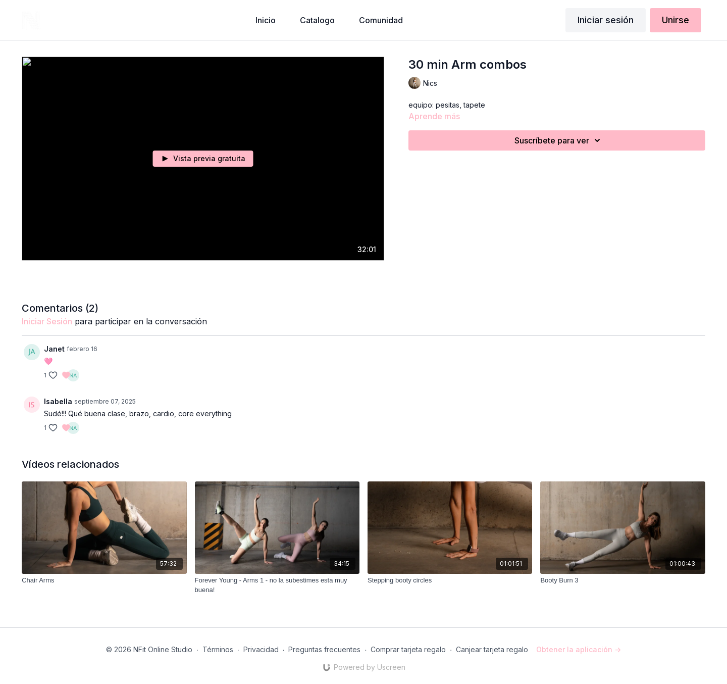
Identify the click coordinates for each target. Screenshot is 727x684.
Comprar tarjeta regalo (408, 649)
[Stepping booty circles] (450, 580)
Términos (217, 649)
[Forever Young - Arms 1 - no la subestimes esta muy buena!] (277, 585)
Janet (54, 349)
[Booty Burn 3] (622, 580)
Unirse (675, 20)
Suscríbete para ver (558, 140)
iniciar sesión (47, 321)
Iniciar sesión (606, 20)
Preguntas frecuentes (324, 649)
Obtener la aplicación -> (578, 649)
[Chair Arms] (104, 580)
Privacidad (261, 649)
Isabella (58, 401)
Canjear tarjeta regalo (492, 649)
